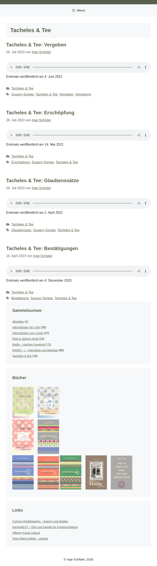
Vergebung (83, 94)
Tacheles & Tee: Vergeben (36, 44)
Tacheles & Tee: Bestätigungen (42, 248)
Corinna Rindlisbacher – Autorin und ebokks (40, 521)
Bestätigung (20, 298)
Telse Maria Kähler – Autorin (30, 538)
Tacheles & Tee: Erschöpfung (40, 112)
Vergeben (66, 94)
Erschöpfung (20, 162)
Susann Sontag (22, 94)
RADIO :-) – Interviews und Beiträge (35, 350)
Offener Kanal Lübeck (26, 533)
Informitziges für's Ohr (26, 327)
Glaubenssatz (21, 230)
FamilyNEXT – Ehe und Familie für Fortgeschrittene (45, 527)
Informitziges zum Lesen (27, 333)
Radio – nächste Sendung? (29, 344)
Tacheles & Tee (22, 88)
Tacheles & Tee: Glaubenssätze (42, 180)
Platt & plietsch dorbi (25, 338)
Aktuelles (18, 321)
